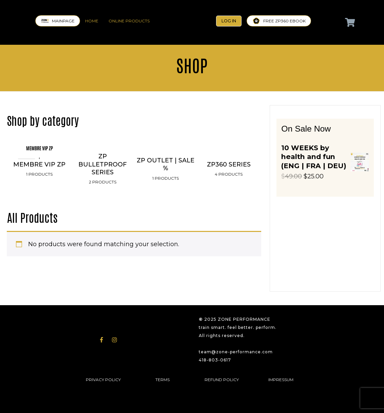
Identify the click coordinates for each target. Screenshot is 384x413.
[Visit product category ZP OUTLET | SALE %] (165, 186)
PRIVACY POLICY (103, 379)
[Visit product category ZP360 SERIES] (229, 186)
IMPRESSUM (280, 379)
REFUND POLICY (222, 379)
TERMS (162, 379)
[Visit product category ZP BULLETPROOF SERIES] (102, 186)
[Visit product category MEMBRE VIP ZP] (39, 186)
